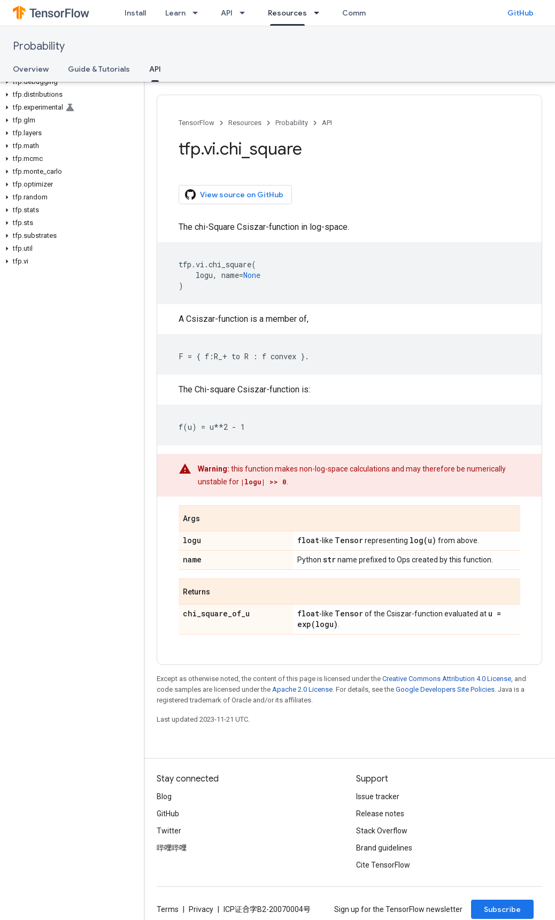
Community (363, 13)
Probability (39, 46)
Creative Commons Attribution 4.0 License (446, 679)
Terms (168, 909)
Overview (31, 69)
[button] (70, 81)
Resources (244, 123)
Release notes (380, 813)
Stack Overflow (381, 830)
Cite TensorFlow (383, 865)
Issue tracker (377, 796)
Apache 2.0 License (302, 689)
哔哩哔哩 (172, 848)
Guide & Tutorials (99, 69)
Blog (164, 796)
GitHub (520, 13)
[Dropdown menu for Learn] (198, 13)
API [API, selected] (155, 69)
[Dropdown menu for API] (245, 13)
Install (135, 13)
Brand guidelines (384, 848)
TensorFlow (196, 123)
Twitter (169, 830)
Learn (175, 13)
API (227, 13)
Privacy (201, 909)
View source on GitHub (234, 194)
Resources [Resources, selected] (287, 13)
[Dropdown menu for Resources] (320, 13)
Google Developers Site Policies (445, 689)
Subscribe (502, 909)
